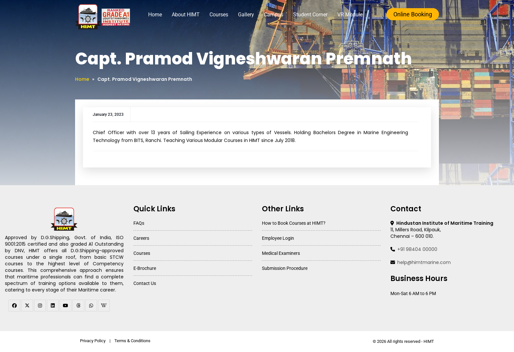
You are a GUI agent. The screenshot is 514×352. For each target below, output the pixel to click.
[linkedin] (53, 305)
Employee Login (278, 238)
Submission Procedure (284, 268)
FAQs (138, 223)
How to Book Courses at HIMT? (294, 223)
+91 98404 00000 (417, 249)
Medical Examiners (281, 253)
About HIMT (186, 14)
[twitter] (27, 305)
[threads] (78, 305)
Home (155, 14)
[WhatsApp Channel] (91, 305)
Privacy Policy (93, 340)
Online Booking (412, 14)
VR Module (350, 14)
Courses (218, 14)
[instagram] (40, 305)
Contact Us (144, 283)
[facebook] (14, 305)
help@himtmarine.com (424, 262)
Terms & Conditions (132, 340)
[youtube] (65, 305)
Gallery (246, 14)
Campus (273, 14)
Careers (141, 238)
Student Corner (310, 14)
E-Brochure (144, 268)
